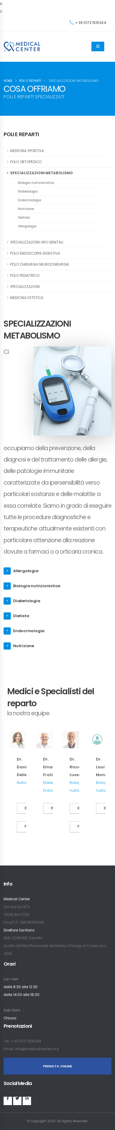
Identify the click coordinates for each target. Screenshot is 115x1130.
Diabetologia (28, 191)
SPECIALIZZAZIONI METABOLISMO (41, 173)
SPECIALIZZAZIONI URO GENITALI (36, 242)
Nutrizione (26, 209)
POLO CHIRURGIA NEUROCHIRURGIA (39, 264)
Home (8, 81)
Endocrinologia (29, 200)
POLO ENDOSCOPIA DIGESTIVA (35, 253)
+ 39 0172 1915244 (87, 22)
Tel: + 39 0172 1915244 (22, 1041)
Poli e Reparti (30, 81)
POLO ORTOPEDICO (26, 162)
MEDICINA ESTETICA (26, 297)
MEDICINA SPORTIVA (27, 150)
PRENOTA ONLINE (57, 1066)
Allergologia (27, 226)
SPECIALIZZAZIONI (25, 286)
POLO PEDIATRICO (24, 275)
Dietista (24, 217)
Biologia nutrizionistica (36, 183)
